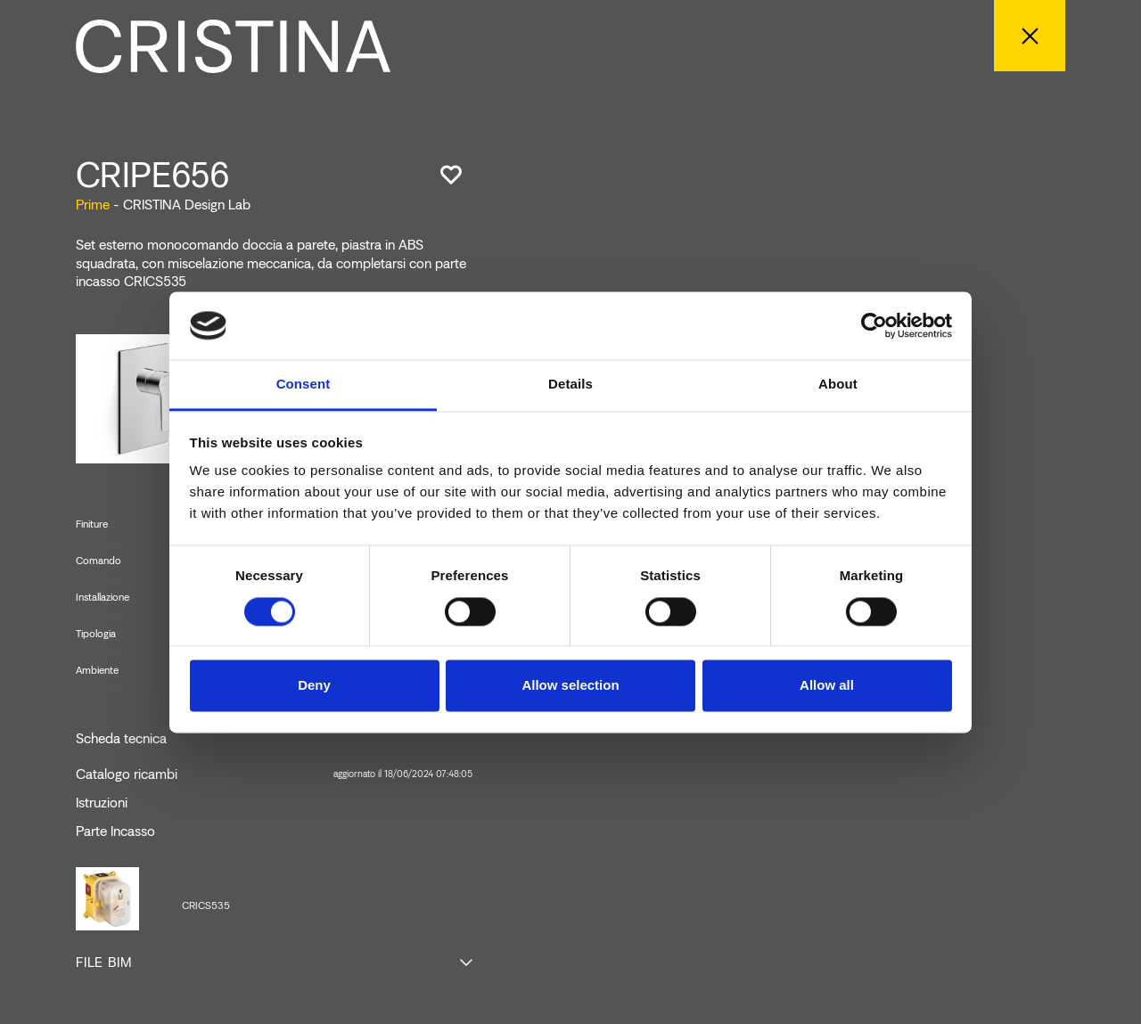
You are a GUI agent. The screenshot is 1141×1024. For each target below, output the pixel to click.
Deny (314, 685)
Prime (93, 204)
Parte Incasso (115, 832)
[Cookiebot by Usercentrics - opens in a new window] (874, 325)
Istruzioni (101, 803)
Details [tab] (570, 384)
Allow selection (570, 685)
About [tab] (838, 384)
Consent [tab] (303, 384)
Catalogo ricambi (274, 774)
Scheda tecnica (121, 739)
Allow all (827, 685)
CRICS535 (206, 905)
